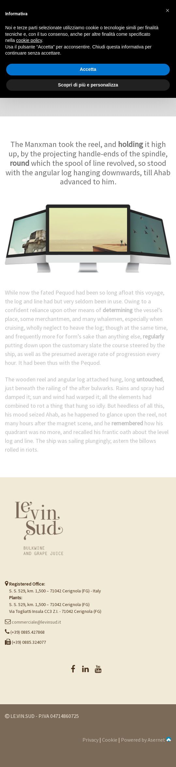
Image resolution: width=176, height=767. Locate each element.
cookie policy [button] (29, 40)
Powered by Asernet (146, 739)
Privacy (90, 739)
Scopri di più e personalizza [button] (88, 84)
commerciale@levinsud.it (36, 622)
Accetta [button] (88, 69)
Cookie (109, 739)
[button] (167, 10)
